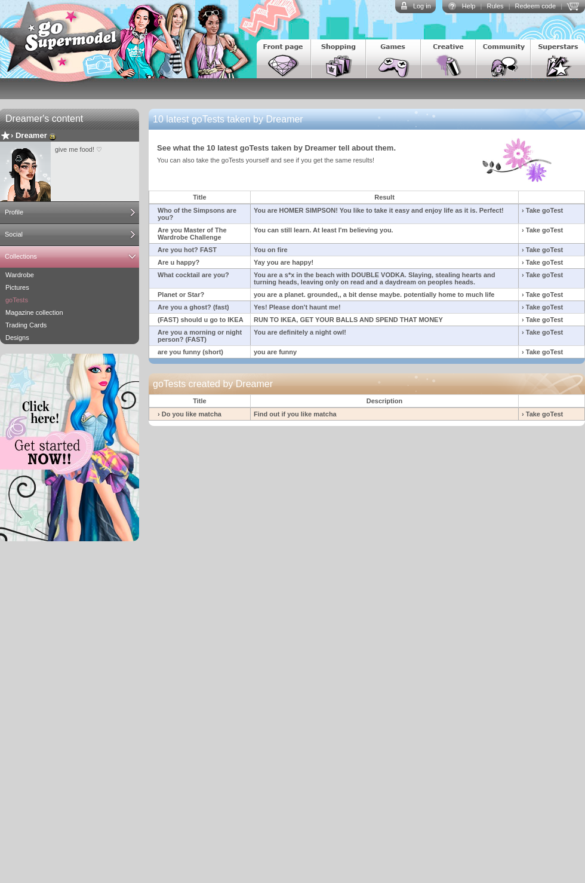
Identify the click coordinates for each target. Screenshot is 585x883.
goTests (16, 299)
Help (469, 6)
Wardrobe (19, 274)
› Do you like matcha (189, 414)
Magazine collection (34, 312)
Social (14, 234)
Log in (422, 6)
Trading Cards (26, 325)
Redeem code (535, 6)
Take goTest (545, 210)
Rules (495, 6)
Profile (14, 212)
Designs (17, 337)
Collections (21, 256)
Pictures (17, 287)
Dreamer (31, 135)
